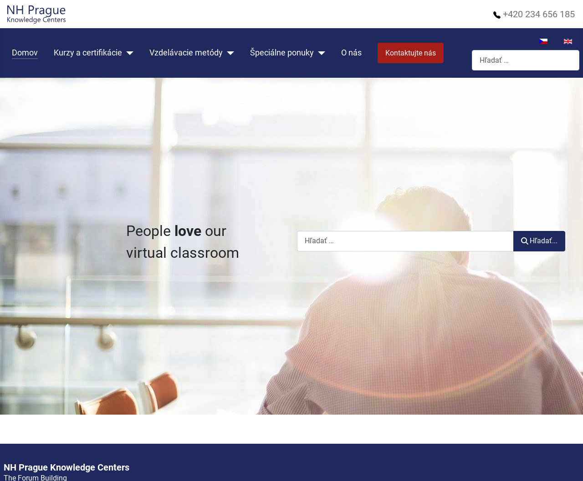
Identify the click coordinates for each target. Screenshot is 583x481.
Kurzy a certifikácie (88, 52)
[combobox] (525, 60)
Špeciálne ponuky (282, 52)
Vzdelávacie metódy (186, 52)
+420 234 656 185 (539, 14)
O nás (351, 52)
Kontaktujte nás (410, 53)
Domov (25, 52)
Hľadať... (539, 240)
